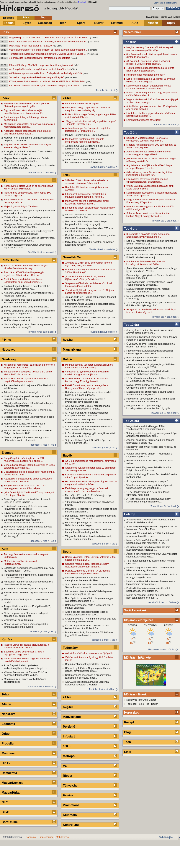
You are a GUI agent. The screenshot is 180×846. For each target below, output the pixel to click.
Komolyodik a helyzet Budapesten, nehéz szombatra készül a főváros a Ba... (148, 87)
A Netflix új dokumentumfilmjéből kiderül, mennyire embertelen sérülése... (148, 372)
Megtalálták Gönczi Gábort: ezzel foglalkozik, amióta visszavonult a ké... (28, 319)
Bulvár (99, 22)
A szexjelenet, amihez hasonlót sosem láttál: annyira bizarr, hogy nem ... (150, 331)
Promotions (71, 805)
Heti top (129, 514)
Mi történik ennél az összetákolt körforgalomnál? (20, 562)
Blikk (5, 812)
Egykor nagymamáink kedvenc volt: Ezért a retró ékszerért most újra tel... (149, 359)
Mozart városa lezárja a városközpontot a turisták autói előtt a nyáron (26, 625)
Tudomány (70, 647)
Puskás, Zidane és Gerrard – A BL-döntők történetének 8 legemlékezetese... (87, 572)
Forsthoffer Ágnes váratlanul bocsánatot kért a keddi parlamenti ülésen (89, 305)
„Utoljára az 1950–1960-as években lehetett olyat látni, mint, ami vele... (88, 264)
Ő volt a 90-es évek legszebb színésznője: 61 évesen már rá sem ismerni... (150, 345)
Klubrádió (70, 815)
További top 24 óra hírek (163, 506)
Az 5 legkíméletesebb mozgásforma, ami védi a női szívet (40, 69)
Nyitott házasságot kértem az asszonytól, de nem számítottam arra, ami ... (150, 596)
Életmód (117, 22)
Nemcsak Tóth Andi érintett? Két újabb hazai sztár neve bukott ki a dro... (150, 534)
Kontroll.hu (71, 824)
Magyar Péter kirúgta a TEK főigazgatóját (87, 135)
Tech (63, 22)
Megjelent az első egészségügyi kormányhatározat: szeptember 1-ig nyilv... (149, 407)
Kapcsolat (31, 837)
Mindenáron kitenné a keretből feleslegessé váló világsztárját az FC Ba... (88, 592)
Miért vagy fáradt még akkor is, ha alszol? (31, 45)
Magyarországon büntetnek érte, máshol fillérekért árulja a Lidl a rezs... (148, 290)
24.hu (67, 98)
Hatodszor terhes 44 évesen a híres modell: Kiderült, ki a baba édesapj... (149, 256)
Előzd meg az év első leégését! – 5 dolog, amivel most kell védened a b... (48, 41)
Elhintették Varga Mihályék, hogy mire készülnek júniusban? (41, 65)
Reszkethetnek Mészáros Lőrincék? (145, 74)
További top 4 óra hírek (164, 316)
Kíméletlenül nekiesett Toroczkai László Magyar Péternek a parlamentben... (151, 338)
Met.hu (143, 699)
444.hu (6, 339)
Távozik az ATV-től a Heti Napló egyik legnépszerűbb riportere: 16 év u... (24, 274)
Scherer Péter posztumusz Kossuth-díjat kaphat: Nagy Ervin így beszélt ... (148, 214)
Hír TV (6, 763)
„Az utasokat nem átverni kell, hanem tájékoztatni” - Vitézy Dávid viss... (85, 278)
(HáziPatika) (93, 42)
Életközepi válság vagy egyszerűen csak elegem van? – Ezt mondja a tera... (86, 489)
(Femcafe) (92, 50)
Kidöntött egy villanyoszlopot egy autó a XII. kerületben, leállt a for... (27, 397)
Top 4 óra (130, 228)
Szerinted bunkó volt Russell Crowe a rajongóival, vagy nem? (24, 653)
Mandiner (8, 753)
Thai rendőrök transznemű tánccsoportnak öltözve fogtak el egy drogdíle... (26, 105)
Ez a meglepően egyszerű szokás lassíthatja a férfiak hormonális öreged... (90, 524)
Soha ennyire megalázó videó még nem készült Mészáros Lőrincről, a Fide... (151, 528)
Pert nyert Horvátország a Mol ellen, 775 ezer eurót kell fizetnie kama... (89, 229)
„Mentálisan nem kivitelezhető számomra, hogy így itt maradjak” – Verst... (151, 269)
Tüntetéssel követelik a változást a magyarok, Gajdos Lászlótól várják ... (48, 53)
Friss (26, 17)
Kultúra (7, 639)
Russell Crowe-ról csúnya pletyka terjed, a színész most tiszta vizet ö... (26, 646)
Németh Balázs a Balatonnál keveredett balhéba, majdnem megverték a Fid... (147, 541)
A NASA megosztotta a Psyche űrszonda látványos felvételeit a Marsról (87, 683)
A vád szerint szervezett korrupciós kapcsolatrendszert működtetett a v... (84, 161)
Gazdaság (45, 22)
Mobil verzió (62, 837)
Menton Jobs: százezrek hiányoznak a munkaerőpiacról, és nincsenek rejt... (24, 425)
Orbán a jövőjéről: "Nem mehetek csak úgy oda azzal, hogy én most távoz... (90, 620)
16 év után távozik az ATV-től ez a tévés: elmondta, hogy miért (148, 493)
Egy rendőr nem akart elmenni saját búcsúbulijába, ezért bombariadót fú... (24, 111)
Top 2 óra (130, 132)
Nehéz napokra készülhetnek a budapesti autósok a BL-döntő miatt (26, 614)
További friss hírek (105, 90)
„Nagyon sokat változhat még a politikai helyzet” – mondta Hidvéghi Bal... (90, 122)
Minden (153, 22)
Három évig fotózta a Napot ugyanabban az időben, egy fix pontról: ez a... (149, 352)
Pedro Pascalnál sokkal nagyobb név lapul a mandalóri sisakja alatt (27, 660)
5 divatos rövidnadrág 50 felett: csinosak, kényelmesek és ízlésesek (26, 507)
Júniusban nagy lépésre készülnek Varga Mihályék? (37, 77)
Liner (127, 751)
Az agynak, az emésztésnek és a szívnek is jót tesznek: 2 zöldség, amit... (151, 311)
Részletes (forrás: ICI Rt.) (162, 649)
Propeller (8, 743)
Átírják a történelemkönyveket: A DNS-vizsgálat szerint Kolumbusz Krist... (151, 555)
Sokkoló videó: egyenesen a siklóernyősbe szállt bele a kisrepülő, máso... (88, 676)
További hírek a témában (41, 686)
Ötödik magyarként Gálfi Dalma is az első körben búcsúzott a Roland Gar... (87, 627)
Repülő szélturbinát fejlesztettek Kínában (87, 664)
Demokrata (9, 773)
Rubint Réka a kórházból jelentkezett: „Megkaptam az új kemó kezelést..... (24, 280)
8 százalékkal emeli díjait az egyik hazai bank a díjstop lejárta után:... (46, 85)
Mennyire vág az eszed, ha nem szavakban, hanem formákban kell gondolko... (88, 531)
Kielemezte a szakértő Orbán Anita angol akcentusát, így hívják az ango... (148, 235)
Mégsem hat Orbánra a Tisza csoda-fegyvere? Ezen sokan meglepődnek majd (28, 232)
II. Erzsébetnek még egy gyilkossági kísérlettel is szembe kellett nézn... (90, 434)
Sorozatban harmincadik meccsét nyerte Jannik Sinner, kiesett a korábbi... (90, 586)
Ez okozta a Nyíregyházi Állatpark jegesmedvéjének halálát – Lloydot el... (24, 521)
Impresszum (46, 837)
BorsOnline (10, 822)
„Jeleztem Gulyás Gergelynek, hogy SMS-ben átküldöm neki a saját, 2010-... (150, 366)
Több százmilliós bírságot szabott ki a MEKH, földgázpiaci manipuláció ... (28, 432)
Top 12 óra (131, 324)
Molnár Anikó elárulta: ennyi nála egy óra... (27, 306)
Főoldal (9, 22)
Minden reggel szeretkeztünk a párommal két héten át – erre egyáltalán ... (150, 569)
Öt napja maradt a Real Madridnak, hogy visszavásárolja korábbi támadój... (87, 565)
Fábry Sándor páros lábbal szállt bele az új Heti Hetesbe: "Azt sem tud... (29, 301)
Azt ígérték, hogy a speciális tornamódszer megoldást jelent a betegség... (88, 109)
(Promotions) (92, 54)
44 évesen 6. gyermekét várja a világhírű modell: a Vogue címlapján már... (148, 62)
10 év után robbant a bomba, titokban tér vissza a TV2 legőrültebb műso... (151, 379)
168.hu (67, 746)
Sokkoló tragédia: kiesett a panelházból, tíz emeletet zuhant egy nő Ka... (27, 287)
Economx (8, 723)
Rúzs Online (10, 260)
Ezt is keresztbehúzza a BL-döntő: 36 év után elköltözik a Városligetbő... (150, 80)
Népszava (8, 349)
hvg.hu (68, 339)
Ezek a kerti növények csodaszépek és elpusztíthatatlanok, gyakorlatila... (147, 180)
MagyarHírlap (11, 792)
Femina (68, 795)
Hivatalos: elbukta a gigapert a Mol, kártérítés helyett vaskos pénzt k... (150, 114)
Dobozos (8, 17)
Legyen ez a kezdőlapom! (165, 3)
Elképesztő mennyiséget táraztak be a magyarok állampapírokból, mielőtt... (85, 195)
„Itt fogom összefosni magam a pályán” (147, 481)
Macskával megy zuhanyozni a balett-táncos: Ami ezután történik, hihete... (150, 393)
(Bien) (74, 69)
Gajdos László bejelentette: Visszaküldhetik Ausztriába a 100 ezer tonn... (88, 326)
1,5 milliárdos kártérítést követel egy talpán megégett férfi (40, 57)
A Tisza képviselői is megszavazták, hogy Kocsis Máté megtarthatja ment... (148, 500)
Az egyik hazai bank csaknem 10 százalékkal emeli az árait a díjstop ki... (28, 153)
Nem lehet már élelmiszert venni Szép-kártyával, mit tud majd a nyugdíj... (86, 223)
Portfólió (69, 726)
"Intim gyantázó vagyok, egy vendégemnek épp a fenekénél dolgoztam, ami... (151, 434)
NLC (5, 802)
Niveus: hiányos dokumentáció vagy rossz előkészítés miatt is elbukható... (26, 439)
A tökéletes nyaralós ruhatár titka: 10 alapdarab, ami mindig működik (46, 73)
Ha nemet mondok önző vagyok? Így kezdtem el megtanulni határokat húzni (91, 483)
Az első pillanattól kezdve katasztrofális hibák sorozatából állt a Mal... (89, 216)
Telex (5, 694)
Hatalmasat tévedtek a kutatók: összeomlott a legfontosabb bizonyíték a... (150, 582)
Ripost (67, 775)
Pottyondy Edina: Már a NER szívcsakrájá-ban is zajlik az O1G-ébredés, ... (90, 319)
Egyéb (26, 22)
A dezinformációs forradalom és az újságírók (89, 653)
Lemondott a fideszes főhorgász (143, 120)
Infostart (69, 736)
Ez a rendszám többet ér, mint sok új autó (26, 588)
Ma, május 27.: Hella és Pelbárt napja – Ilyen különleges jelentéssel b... (89, 496)
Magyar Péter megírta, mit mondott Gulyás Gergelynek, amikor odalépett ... (149, 386)
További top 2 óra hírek (164, 220)
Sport (81, 22)
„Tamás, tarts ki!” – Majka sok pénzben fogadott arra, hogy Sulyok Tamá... (90, 298)
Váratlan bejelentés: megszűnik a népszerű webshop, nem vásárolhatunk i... (149, 486)
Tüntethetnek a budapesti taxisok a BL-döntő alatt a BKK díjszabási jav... (150, 69)
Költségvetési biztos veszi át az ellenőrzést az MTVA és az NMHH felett (47, 81)
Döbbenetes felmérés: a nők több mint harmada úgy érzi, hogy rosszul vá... (90, 517)
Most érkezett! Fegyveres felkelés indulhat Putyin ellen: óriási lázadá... (148, 469)
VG (65, 765)
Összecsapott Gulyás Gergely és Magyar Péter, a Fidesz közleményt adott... (29, 239)
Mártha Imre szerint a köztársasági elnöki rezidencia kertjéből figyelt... (87, 202)
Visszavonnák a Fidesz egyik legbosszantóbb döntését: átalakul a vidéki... (150, 521)
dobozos (35, 444)
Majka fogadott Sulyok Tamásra (20, 206)
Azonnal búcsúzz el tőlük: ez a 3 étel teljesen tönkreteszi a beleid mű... (150, 441)
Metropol (69, 756)
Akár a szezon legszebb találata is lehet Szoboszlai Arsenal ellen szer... (86, 613)
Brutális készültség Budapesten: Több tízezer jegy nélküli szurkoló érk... (89, 634)
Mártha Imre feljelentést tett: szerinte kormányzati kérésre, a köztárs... (145, 263)
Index (5, 98)
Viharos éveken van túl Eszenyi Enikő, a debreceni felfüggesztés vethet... (25, 673)
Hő (147, 703)
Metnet (152, 699)
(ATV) (88, 81)
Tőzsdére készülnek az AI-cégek (21, 392)
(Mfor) (76, 65)
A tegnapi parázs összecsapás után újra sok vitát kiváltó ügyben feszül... (27, 132)
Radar (154, 703)
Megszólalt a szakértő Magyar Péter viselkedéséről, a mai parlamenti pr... (146, 427)
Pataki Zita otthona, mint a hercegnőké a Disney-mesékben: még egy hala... (86, 386)
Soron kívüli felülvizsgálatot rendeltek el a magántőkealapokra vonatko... (26, 380)
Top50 (171, 22)
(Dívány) (58, 46)
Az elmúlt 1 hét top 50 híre (162, 602)
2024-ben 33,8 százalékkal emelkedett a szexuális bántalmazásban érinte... (86, 181)
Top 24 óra (131, 420)
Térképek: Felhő (135, 703)
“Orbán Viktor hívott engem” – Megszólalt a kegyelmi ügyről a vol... (149, 455)
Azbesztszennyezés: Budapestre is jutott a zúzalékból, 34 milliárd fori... (149, 173)
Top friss (130, 42)
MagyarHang (72, 349)
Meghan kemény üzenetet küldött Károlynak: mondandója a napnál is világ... (150, 48)
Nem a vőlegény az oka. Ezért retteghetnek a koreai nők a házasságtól (28, 326)
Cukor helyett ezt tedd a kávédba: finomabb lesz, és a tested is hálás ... (149, 249)
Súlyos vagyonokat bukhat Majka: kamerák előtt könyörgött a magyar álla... (29, 312)
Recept (129, 722)
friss (45, 444)
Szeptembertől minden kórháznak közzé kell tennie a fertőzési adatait (88, 284)
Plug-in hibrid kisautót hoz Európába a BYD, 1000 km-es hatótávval (27, 607)
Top (43, 17)
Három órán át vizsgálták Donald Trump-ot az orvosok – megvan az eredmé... (150, 400)
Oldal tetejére (166, 837)
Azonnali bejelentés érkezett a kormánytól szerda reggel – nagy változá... (148, 153)
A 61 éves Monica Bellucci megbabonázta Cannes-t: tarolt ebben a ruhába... (87, 407)
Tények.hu (70, 785)
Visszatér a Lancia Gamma (18, 620)
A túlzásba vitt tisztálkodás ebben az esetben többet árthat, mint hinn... (28, 480)
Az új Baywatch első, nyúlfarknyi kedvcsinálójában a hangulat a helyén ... (25, 667)
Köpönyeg (131, 699)
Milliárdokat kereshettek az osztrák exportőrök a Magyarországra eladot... (29, 125)
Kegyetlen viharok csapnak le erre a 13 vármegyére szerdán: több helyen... (147, 139)
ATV (4, 180)
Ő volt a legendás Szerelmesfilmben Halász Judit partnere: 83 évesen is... (149, 283)
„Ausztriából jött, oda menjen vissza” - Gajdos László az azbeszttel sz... (89, 291)
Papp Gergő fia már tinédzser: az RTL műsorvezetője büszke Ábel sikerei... (49, 37)
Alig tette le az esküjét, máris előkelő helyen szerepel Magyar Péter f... (149, 166)
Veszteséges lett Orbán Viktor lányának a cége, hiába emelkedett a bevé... (29, 418)
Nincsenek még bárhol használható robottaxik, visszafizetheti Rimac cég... (28, 583)
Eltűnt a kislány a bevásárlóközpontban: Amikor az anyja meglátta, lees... (151, 576)
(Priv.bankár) (71, 77)
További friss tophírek (165, 124)
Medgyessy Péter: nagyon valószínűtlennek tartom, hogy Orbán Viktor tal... (27, 225)
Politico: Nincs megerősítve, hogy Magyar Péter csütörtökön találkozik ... (151, 94)
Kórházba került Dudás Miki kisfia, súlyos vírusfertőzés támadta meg (26, 267)
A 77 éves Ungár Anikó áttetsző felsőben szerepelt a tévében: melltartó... (86, 414)
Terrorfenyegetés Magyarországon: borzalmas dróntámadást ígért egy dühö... (151, 304)
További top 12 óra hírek (163, 413)
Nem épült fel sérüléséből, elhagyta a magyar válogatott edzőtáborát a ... (89, 599)
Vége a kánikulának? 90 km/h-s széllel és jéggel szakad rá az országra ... (48, 49)
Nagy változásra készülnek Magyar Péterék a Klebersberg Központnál (150, 201)
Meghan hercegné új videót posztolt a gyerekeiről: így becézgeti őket (85, 400)
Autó (134, 22)
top (52, 444)
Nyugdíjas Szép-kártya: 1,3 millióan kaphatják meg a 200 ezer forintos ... (28, 404)
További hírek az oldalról (41, 172)
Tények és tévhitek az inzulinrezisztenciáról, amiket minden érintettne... (88, 537)
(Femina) (94, 37)
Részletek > (83, 2)
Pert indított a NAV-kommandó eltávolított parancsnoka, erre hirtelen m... (148, 589)
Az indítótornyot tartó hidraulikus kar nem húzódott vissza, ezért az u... (148, 548)
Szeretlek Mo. (72, 257)
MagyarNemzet (12, 782)
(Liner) (74, 58)
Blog (127, 732)
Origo (6, 733)
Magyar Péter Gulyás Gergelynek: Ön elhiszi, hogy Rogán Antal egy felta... (89, 312)
